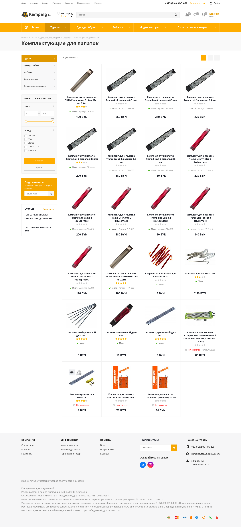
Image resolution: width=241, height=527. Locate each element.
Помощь (105, 439)
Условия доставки (70, 449)
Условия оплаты (69, 445)
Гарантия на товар (71, 453)
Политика (26, 453)
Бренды (104, 453)
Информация (69, 439)
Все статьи (48, 209)
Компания (28, 439)
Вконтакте (143, 465)
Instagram (150, 465)
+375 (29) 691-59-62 (202, 446)
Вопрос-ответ (107, 449)
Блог (102, 445)
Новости (25, 449)
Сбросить (39, 167)
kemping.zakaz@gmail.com (205, 454)
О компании (27, 445)
